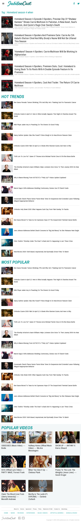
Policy (39, 509)
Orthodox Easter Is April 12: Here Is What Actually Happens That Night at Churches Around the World (45, 115)
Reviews (21, 513)
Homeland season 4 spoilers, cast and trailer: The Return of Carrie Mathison (46, 84)
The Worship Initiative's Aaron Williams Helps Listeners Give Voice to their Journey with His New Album (46, 168)
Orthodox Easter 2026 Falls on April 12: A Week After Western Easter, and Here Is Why (42, 145)
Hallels (19, 3)
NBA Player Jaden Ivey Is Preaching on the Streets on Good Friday (36, 124)
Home (6, 513)
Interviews (30, 513)
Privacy (35, 509)
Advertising (64, 509)
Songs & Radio (71, 513)
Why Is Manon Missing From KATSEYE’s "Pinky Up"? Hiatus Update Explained (40, 177)
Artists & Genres (56, 513)
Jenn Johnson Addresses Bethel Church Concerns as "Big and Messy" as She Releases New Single (46, 230)
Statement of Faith (48, 509)
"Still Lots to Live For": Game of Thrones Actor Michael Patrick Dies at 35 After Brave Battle (44, 156)
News (13, 513)
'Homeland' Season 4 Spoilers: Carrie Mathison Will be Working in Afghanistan (45, 53)
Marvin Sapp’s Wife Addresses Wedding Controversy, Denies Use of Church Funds (41, 188)
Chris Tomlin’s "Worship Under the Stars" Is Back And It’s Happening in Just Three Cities (43, 241)
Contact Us (57, 509)
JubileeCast (8, 518)
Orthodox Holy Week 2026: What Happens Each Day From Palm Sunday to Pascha (41, 209)
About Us (16, 509)
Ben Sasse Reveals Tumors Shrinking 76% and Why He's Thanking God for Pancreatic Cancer (45, 102)
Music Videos (43, 513)
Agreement (28, 509)
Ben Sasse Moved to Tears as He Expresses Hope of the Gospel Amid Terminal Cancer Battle (45, 220)
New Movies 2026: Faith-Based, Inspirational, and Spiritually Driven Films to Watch (41, 251)
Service (22, 509)
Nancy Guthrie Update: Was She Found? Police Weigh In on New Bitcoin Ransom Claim (43, 135)
